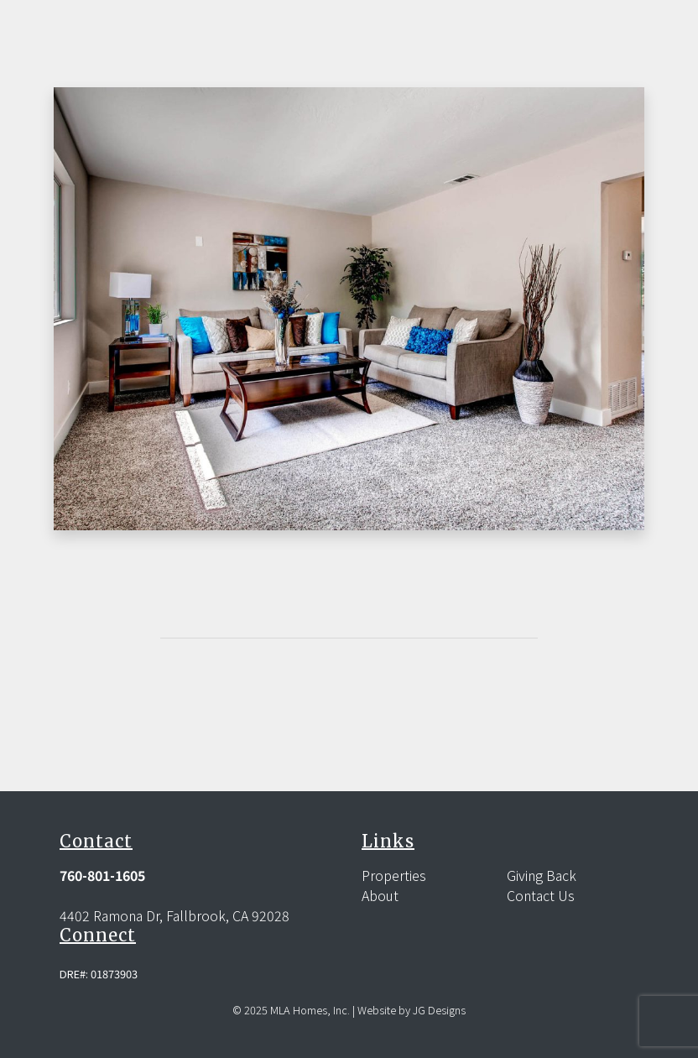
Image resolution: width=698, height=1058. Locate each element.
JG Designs (439, 1010)
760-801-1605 (102, 875)
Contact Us (541, 895)
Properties (394, 875)
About (380, 895)
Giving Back (541, 875)
